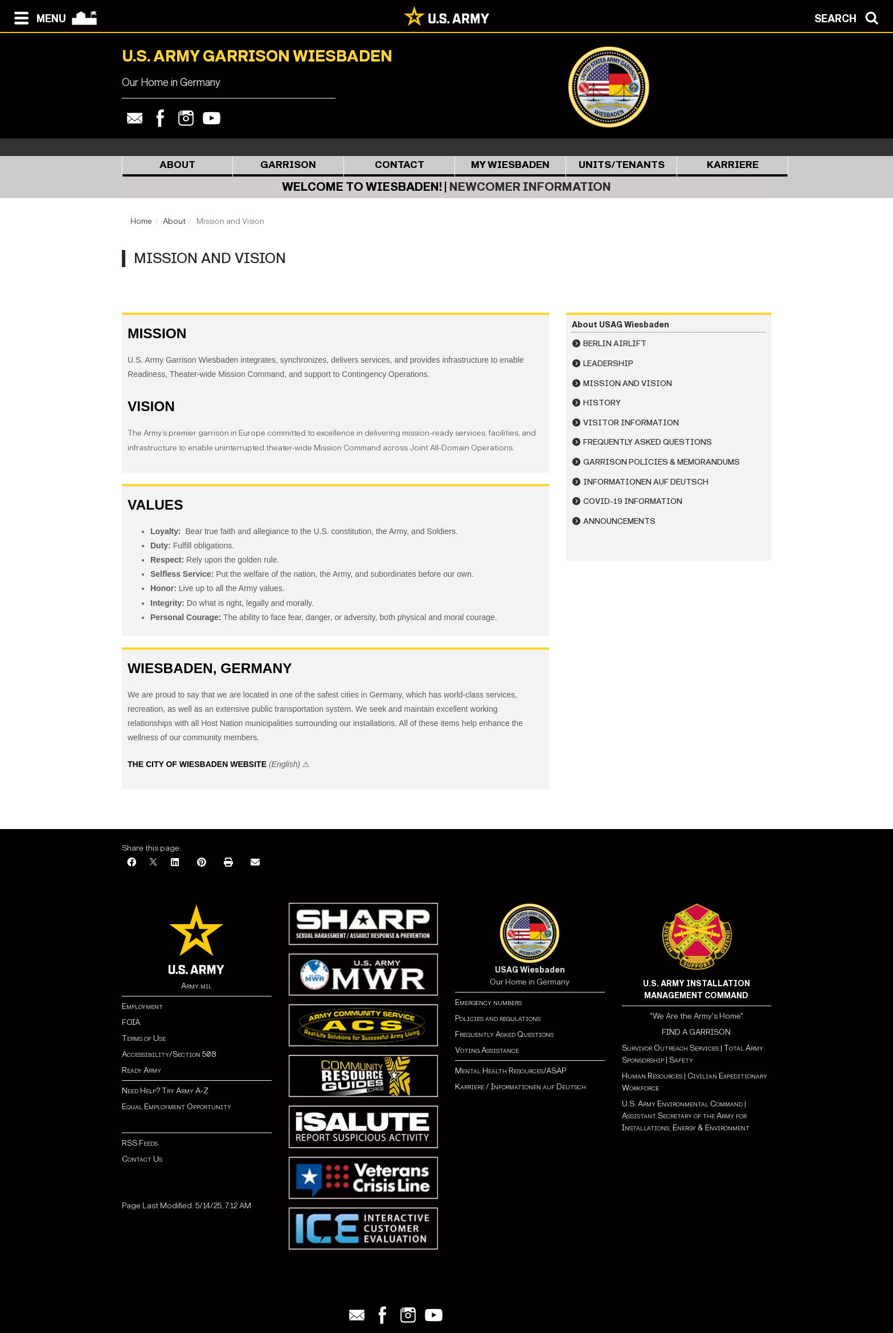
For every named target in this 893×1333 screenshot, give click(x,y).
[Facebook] (131, 863)
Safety (681, 1060)
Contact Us (142, 1159)
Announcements (619, 521)
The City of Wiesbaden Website (197, 764)
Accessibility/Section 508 (169, 1054)
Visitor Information (631, 423)
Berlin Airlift (614, 343)
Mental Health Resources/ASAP (510, 1071)
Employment (142, 1006)
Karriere (733, 165)
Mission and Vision (627, 383)
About (177, 165)
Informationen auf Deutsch (645, 482)
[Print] (228, 863)
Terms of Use (144, 1038)
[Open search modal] (849, 17)
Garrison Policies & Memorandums (661, 462)
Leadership (608, 363)
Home (141, 221)
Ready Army (141, 1070)
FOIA (131, 1022)
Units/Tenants (622, 165)
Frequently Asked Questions (647, 442)
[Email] (255, 863)
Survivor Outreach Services (670, 1048)
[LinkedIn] (175, 863)
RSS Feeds (140, 1143)
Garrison (288, 165)
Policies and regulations (497, 1018)
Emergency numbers (488, 1002)
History (602, 403)
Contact (399, 165)
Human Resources (652, 1076)
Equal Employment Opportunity (176, 1106)
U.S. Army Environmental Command (682, 1104)
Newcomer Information (530, 186)
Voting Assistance (487, 1050)
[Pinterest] (201, 863)
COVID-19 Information (632, 501)
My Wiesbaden (510, 165)
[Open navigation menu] (37, 17)
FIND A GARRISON (696, 1032)
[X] (153, 863)
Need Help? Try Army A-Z (165, 1091)
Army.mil (196, 986)
